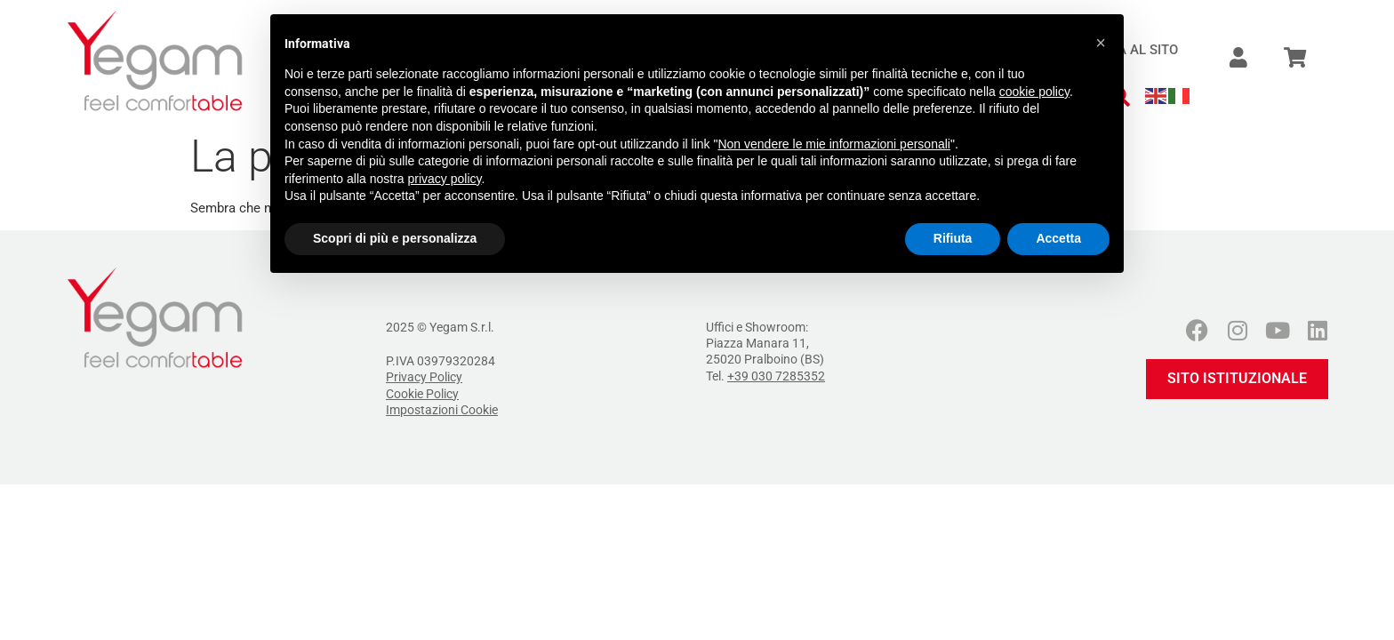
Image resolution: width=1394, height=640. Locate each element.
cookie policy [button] (1034, 91)
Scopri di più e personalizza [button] (395, 238)
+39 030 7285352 (776, 376)
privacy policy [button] (445, 179)
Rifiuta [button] (953, 238)
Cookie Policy (422, 394)
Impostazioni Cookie (442, 410)
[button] (1100, 42)
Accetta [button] (1058, 238)
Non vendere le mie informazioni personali (833, 144)
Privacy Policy (424, 377)
